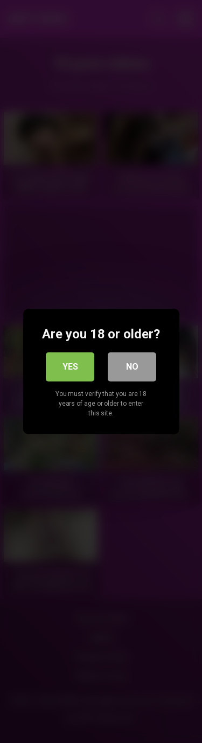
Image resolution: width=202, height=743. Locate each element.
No (132, 367)
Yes (70, 367)
